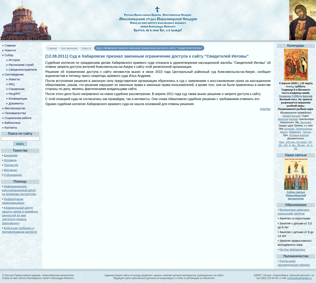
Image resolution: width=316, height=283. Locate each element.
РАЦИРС (15, 93)
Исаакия (294, 135)
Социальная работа (18, 118)
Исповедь (10, 160)
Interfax (265, 109)
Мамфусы (295, 131)
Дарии (284, 131)
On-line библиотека (292, 249)
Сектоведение (69, 48)
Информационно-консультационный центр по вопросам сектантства (19, 190)
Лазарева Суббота (290, 96)
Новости (86, 48)
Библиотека (12, 122)
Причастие (11, 165)
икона (307, 96)
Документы (16, 103)
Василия (283, 119)
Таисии (306, 131)
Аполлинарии (304, 128)
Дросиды (305, 122)
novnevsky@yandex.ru (299, 278)
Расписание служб (21, 64)
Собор (9, 55)
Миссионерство (15, 108)
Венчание (10, 170)
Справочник (17, 89)
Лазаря (286, 115)
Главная (52, 48)
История (14, 60)
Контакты (11, 127)
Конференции (18, 98)
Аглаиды (289, 128)
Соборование (13, 175)
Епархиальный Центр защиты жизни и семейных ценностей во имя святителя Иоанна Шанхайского (20, 215)
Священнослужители (23, 69)
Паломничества (15, 113)
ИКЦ (12, 84)
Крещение (11, 155)
